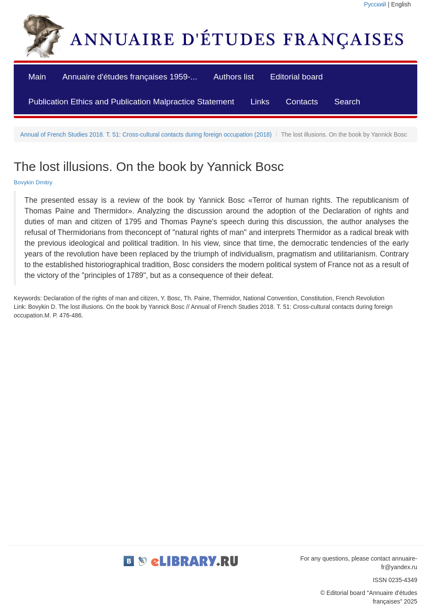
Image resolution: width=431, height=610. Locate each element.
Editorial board (296, 76)
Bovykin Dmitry (33, 182)
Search (347, 101)
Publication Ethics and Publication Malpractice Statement (131, 101)
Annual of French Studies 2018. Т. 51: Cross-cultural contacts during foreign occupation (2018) (146, 134)
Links (259, 101)
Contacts (302, 101)
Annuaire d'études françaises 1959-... (129, 76)
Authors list (233, 76)
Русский (375, 4)
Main (37, 76)
